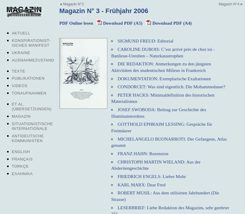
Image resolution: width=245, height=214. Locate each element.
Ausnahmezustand (33, 60)
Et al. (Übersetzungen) (32, 106)
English (21, 152)
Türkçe (20, 166)
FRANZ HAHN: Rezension (142, 153)
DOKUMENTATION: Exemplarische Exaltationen (164, 78)
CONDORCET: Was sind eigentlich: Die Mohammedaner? (171, 86)
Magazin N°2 (73, 4)
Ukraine (21, 53)
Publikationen (28, 78)
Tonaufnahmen (29, 93)
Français (22, 159)
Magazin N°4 (229, 4)
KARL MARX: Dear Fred (141, 184)
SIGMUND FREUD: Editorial (145, 40)
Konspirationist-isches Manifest (31, 43)
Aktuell (21, 33)
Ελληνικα (22, 173)
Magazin (21, 116)
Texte (18, 71)
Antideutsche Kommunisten (28, 138)
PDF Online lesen (76, 23)
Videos (20, 86)
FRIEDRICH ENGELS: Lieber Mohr (151, 176)
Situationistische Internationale (32, 126)
